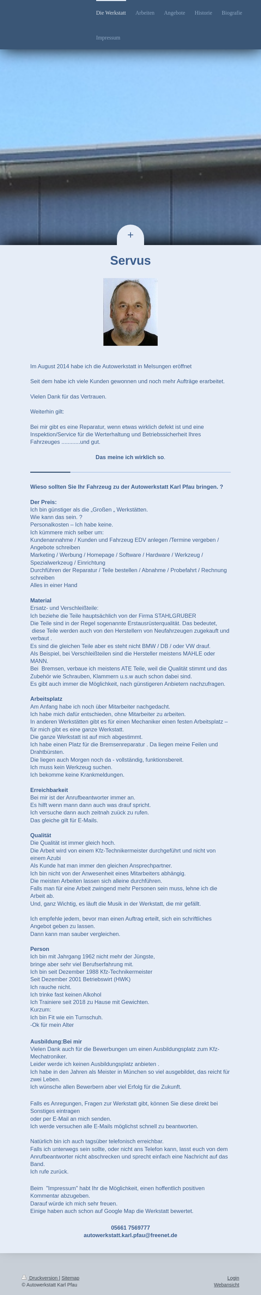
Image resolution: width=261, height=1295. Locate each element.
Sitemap (70, 1278)
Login (233, 1278)
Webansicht (226, 1285)
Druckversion (40, 1278)
